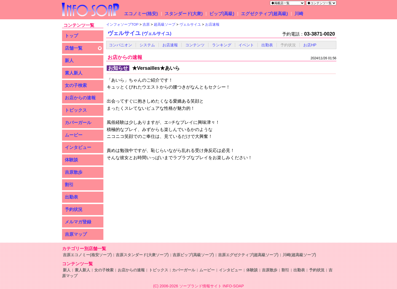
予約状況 (73, 209)
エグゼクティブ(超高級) (264, 13)
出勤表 (71, 197)
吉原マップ (76, 234)
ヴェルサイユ (139, 33)
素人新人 (73, 73)
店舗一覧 (73, 48)
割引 (69, 184)
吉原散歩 (73, 172)
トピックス (76, 110)
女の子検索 (76, 85)
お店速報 (170, 45)
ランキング (221, 45)
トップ (71, 35)
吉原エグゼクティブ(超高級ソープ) (248, 255)
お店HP (309, 45)
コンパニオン (120, 45)
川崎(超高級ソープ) (299, 255)
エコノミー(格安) (141, 13)
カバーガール (78, 122)
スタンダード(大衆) (184, 13)
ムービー (73, 135)
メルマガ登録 (78, 222)
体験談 (71, 159)
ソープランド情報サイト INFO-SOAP (211, 286)
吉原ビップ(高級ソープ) (193, 255)
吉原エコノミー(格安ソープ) (87, 255)
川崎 (298, 13)
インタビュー (78, 147)
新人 (69, 60)
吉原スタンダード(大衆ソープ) (142, 255)
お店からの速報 (80, 97)
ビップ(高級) (221, 13)
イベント (246, 45)
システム (147, 45)
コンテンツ (195, 45)
